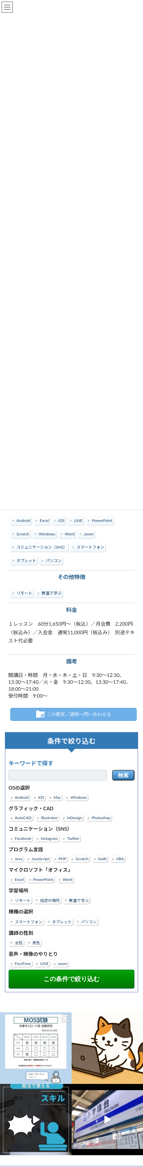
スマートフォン (28, 921)
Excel (19, 879)
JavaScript (40, 858)
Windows (78, 797)
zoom (62, 963)
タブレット (62, 921)
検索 (123, 775)
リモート (23, 900)
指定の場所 (50, 900)
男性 (36, 942)
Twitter (73, 838)
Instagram (49, 838)
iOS (41, 797)
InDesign (74, 817)
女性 (19, 942)
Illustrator (49, 817)
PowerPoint (43, 879)
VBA (120, 858)
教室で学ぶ (79, 900)
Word (67, 879)
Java (18, 858)
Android (22, 797)
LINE (44, 963)
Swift (102, 858)
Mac (57, 797)
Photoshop (101, 817)
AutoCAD (23, 817)
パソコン (89, 921)
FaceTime (23, 963)
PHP (62, 858)
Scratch (82, 858)
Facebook (23, 838)
